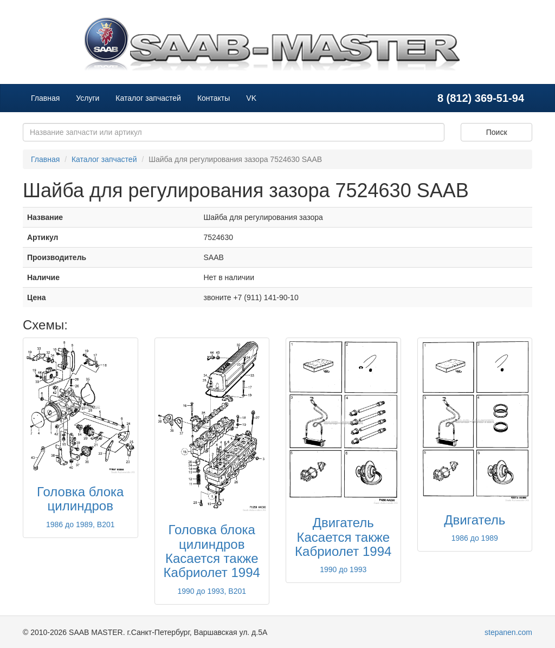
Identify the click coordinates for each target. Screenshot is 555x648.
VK (251, 98)
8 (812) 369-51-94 (480, 98)
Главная (45, 98)
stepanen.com (508, 632)
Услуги (87, 98)
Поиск (496, 132)
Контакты (213, 98)
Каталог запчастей (148, 98)
